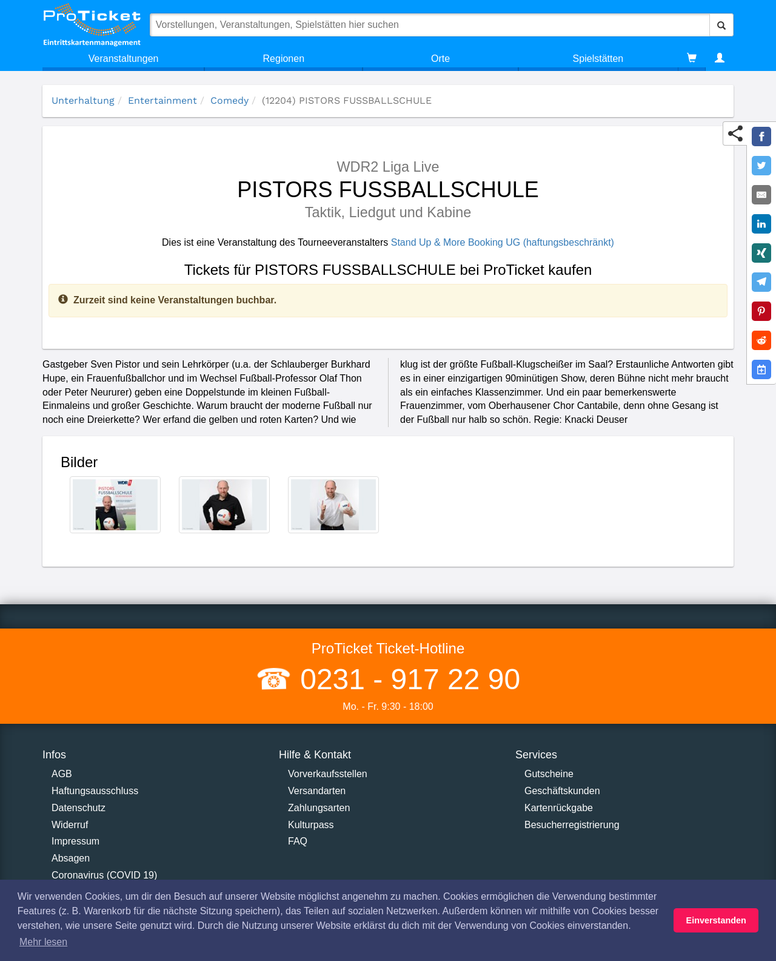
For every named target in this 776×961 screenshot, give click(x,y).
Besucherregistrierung (572, 825)
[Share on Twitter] (761, 165)
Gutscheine (549, 774)
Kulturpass (311, 825)
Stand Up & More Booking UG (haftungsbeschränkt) (502, 242)
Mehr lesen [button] (43, 942)
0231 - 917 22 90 (406, 679)
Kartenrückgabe (558, 808)
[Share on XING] (761, 253)
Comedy (229, 100)
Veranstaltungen (124, 58)
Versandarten (317, 791)
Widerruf (70, 825)
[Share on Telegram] (761, 282)
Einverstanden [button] (716, 920)
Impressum (75, 841)
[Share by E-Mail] (761, 194)
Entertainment (162, 100)
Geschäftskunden (562, 791)
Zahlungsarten (319, 808)
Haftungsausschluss (95, 791)
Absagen (71, 858)
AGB (62, 774)
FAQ (297, 841)
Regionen (284, 58)
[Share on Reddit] (761, 340)
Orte (440, 58)
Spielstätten (598, 58)
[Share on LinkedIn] (761, 224)
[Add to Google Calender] (761, 369)
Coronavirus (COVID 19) (104, 875)
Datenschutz (78, 808)
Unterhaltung (83, 100)
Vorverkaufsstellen (327, 774)
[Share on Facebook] (761, 136)
